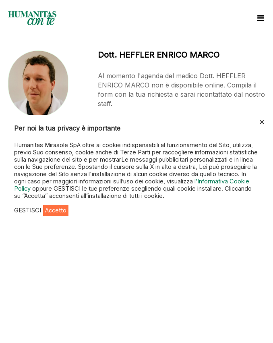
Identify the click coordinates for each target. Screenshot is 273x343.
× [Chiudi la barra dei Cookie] (262, 121)
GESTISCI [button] (27, 210)
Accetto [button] (55, 210)
